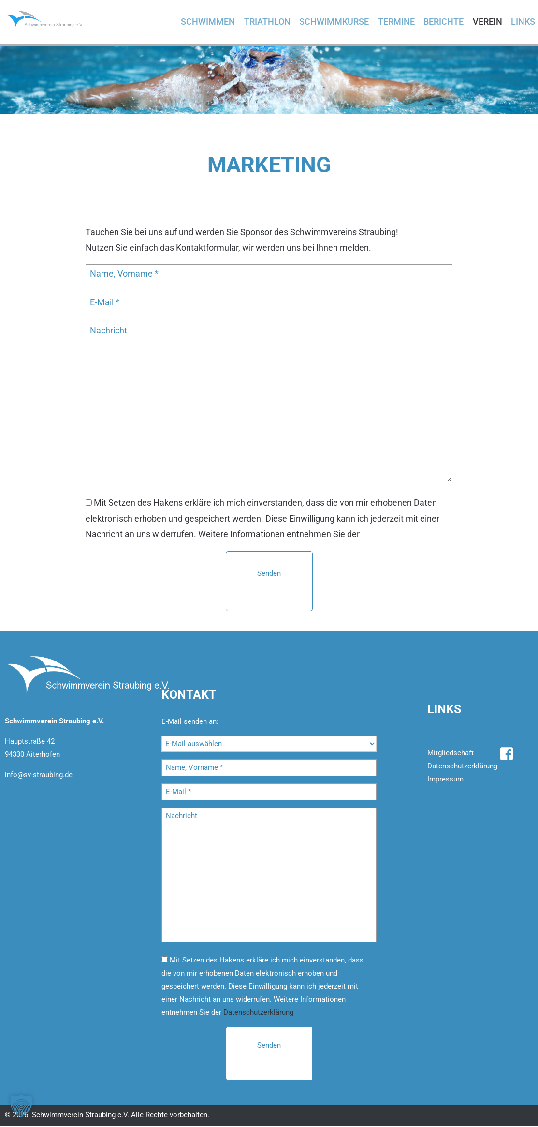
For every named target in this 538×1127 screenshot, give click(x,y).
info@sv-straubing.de (39, 776)
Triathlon (272, 22)
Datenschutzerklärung (404, 535)
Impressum (445, 780)
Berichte (445, 22)
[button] (21, 1105)
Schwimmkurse (338, 22)
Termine (398, 22)
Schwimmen (214, 22)
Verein (487, 22)
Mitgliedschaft (450, 754)
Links (522, 22)
